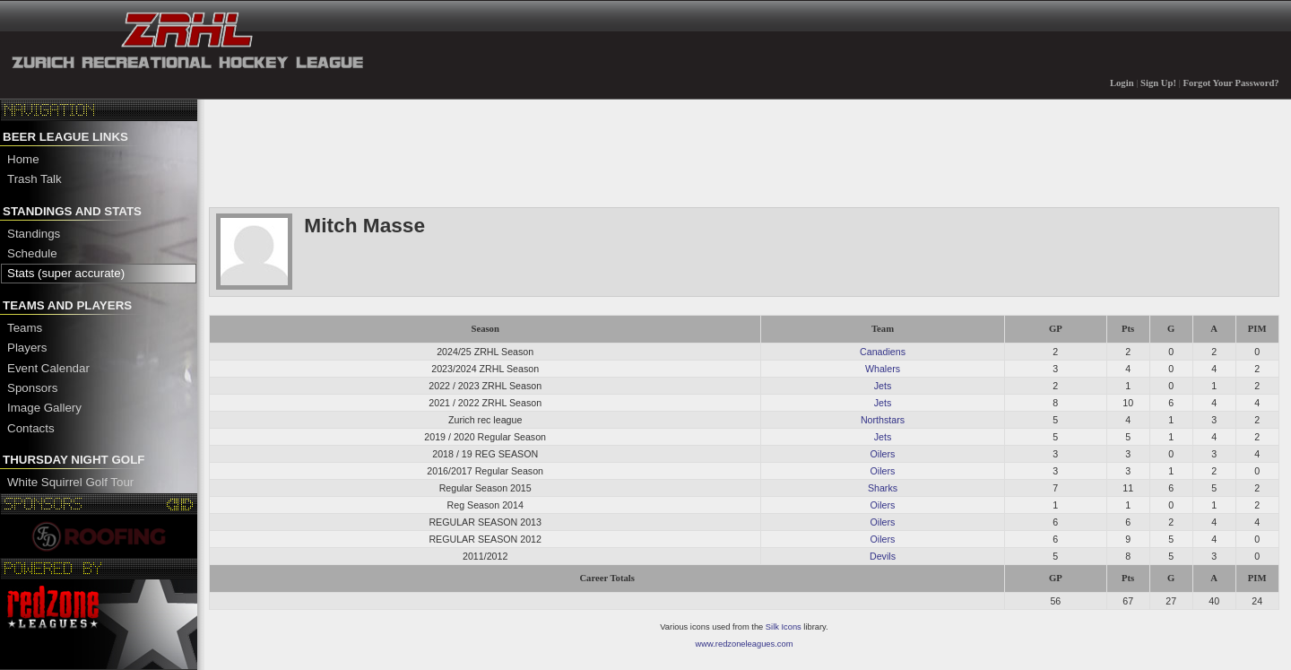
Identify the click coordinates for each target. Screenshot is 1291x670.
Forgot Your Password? (1231, 83)
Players (27, 347)
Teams (24, 328)
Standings (33, 233)
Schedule (32, 253)
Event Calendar (48, 368)
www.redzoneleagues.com (744, 644)
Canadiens (882, 351)
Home (23, 159)
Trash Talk (34, 179)
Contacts (31, 428)
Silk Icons (783, 626)
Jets (883, 385)
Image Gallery (44, 407)
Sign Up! (1158, 83)
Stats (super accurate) (66, 273)
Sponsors (32, 388)
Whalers (882, 368)
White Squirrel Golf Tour (70, 482)
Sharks (882, 488)
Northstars (883, 419)
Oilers (883, 453)
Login (1122, 83)
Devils (883, 556)
